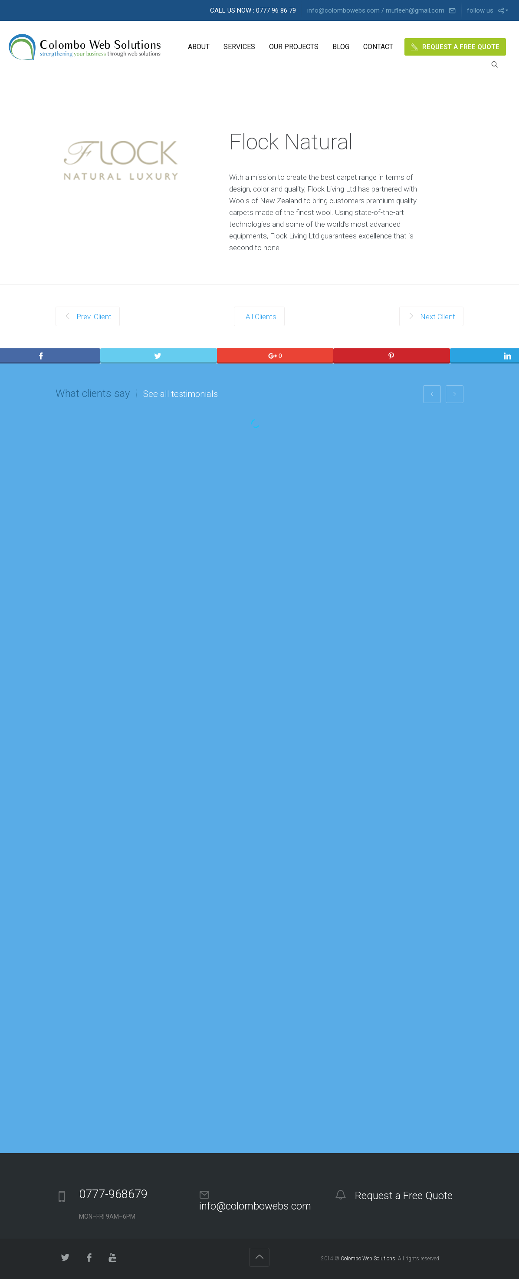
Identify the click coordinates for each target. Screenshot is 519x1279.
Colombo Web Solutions (368, 1259)
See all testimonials (180, 394)
